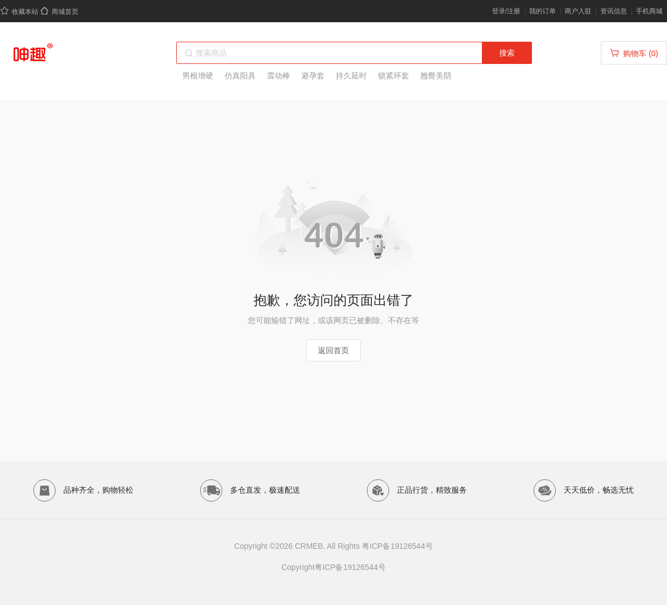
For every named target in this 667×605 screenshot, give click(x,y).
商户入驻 (578, 11)
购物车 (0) (634, 53)
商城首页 (59, 12)
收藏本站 (19, 12)
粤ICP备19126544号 (397, 546)
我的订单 (542, 11)
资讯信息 (613, 11)
